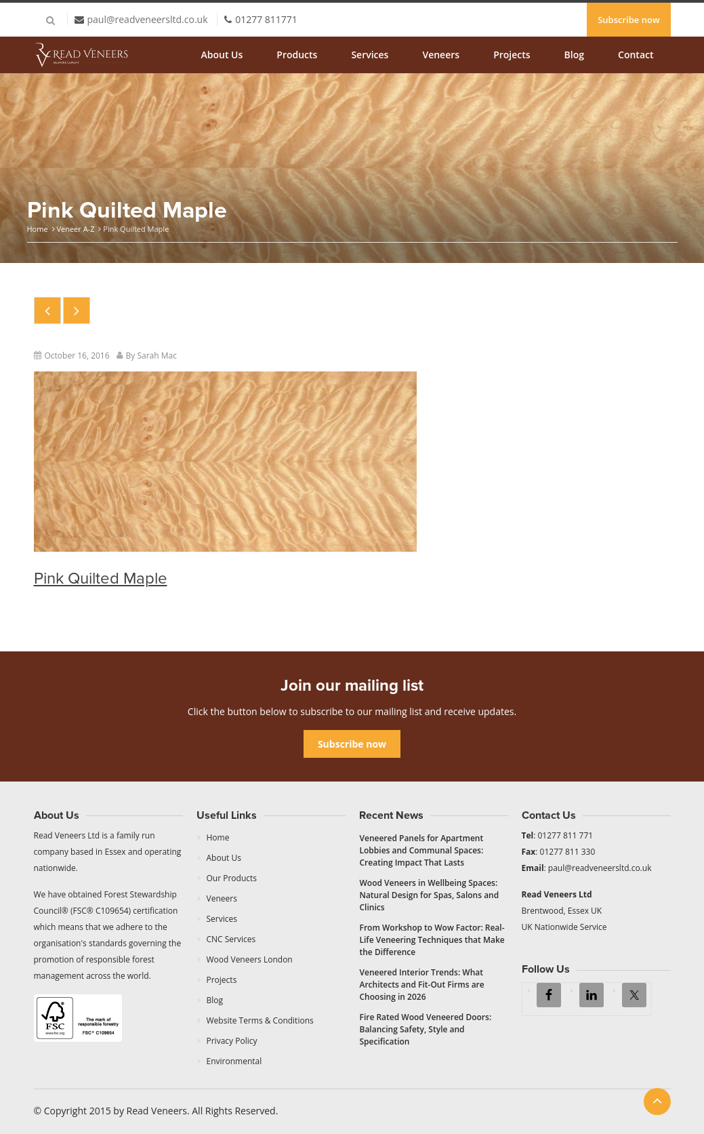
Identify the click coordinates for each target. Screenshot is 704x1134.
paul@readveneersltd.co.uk (147, 19)
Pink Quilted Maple (100, 578)
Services (369, 54)
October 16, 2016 (77, 355)
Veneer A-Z (75, 229)
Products (296, 54)
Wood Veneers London (250, 959)
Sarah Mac (157, 355)
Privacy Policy (232, 1041)
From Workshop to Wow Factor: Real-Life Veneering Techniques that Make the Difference (432, 940)
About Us (222, 54)
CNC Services (231, 939)
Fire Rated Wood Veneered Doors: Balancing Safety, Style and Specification (426, 1029)
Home (37, 229)
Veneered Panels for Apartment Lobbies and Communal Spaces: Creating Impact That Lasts (422, 850)
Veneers (440, 54)
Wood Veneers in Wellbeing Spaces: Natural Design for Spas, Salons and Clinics (429, 895)
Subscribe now (628, 20)
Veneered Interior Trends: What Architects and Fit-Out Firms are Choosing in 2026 (422, 985)
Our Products (232, 878)
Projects (511, 54)
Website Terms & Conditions (260, 1020)
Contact (635, 54)
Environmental (234, 1061)
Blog (574, 54)
